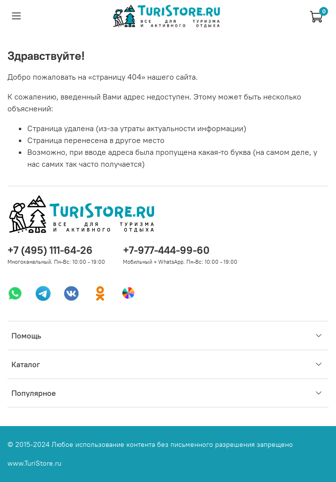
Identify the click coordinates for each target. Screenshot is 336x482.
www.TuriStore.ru (34, 463)
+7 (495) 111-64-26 (50, 250)
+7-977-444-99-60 (166, 250)
